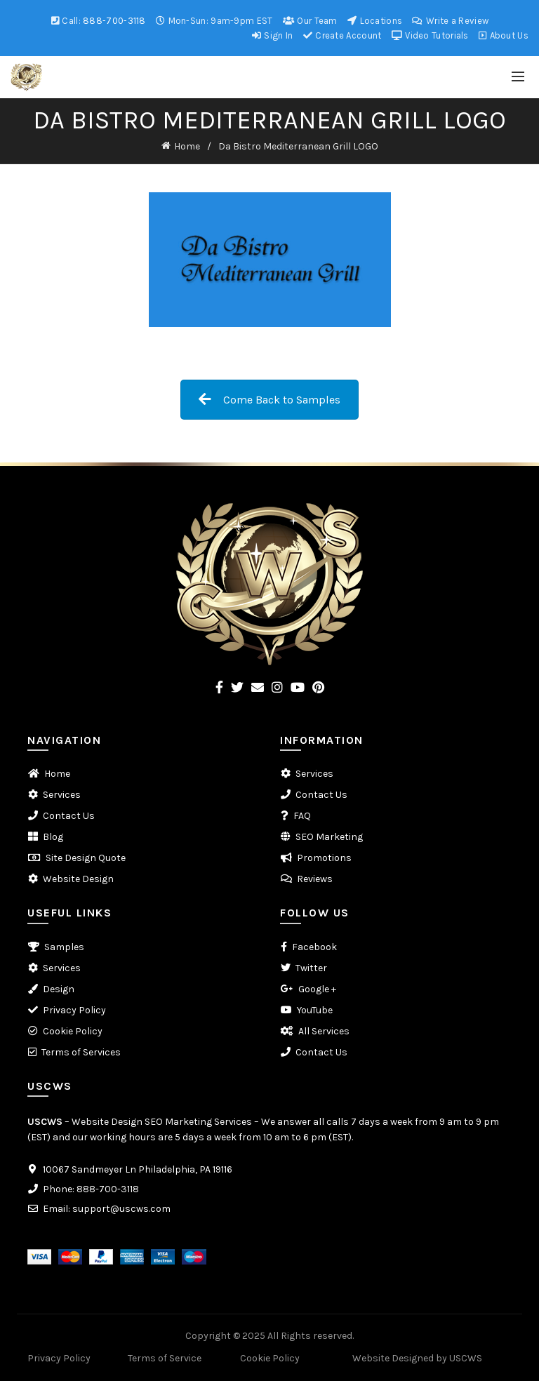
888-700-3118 (114, 20)
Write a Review (449, 20)
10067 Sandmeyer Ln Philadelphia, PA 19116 (137, 1169)
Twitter (311, 968)
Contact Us (69, 816)
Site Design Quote (86, 858)
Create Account (342, 35)
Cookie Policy (72, 1031)
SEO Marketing (329, 837)
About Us (503, 35)
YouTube (315, 1010)
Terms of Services (81, 1052)
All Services (324, 1031)
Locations (374, 20)
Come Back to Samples (269, 399)
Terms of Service (164, 1358)
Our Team (310, 20)
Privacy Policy (74, 1010)
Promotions (324, 858)
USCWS (44, 1122)
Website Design (78, 879)
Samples (64, 947)
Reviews (315, 879)
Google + (317, 989)
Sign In (272, 35)
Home (187, 146)
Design (58, 989)
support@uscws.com (121, 1209)
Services (62, 795)
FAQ (302, 816)
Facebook (314, 947)
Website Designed (393, 1358)
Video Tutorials (430, 35)
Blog (53, 837)
